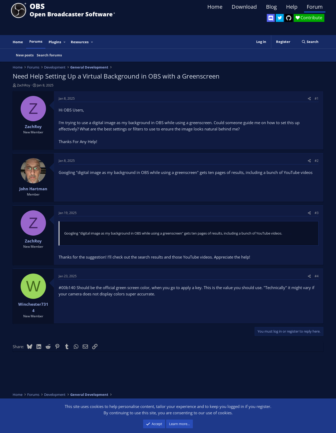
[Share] (309, 98)
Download (244, 6)
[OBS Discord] (271, 18)
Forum (315, 6)
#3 (317, 213)
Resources (79, 42)
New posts (25, 55)
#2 (317, 160)
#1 (317, 98)
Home (214, 6)
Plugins (55, 42)
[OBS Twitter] (280, 18)
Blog (271, 6)
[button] (65, 42)
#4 (317, 276)
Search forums (49, 55)
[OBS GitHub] (289, 18)
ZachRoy (23, 85)
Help (291, 6)
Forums (35, 41)
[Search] (310, 41)
